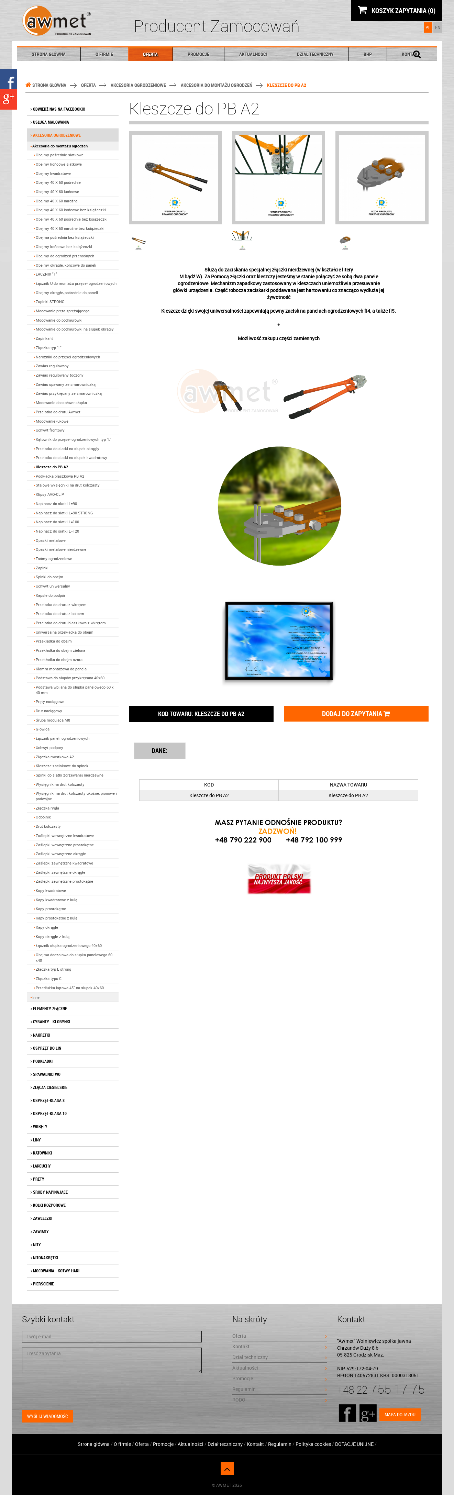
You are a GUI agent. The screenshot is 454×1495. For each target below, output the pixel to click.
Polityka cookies (313, 1444)
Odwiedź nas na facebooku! (58, 109)
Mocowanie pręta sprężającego (62, 310)
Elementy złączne (49, 1008)
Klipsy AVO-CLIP (50, 494)
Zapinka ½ (44, 338)
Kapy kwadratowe (51, 890)
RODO (279, 1399)
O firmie (104, 54)
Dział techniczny (315, 54)
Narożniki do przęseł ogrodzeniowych (68, 356)
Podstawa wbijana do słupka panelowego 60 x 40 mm (75, 689)
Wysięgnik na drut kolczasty (60, 784)
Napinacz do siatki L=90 (56, 503)
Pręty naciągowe (50, 701)
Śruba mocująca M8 (53, 720)
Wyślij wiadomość (47, 1416)
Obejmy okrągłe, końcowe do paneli (66, 265)
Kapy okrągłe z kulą (52, 936)
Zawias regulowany (52, 365)
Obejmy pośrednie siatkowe (60, 154)
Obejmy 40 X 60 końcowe (57, 191)
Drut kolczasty (48, 826)
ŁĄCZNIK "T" (46, 274)
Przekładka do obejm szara (59, 659)
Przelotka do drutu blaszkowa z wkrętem (71, 622)
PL (428, 27)
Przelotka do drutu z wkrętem (61, 604)
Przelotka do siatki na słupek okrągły (67, 448)
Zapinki (42, 567)
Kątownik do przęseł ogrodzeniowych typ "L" (73, 439)
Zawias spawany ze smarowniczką (66, 384)
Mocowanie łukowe (52, 421)
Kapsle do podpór (50, 595)
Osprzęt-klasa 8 (48, 1100)
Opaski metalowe (51, 540)
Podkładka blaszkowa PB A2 (60, 476)
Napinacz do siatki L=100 (57, 521)
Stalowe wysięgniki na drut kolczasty (68, 485)
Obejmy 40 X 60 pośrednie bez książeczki (72, 219)
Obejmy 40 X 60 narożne (57, 200)
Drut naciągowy (49, 710)
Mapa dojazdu (400, 1414)
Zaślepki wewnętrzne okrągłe (61, 853)
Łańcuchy (41, 1166)
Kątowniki (41, 1153)
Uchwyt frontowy (50, 430)
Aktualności (253, 54)
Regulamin (279, 1389)
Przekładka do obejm (54, 641)
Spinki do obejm (49, 576)
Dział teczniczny (225, 1444)
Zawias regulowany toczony (60, 375)
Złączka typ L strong (53, 969)
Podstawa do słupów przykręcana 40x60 (70, 677)
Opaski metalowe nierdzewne (61, 549)
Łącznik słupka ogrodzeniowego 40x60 (69, 945)
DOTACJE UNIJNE (355, 1444)
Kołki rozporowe (48, 1205)
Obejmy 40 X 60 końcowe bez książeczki (71, 209)
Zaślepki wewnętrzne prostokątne (65, 844)
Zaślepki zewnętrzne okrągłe (60, 872)
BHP (368, 54)
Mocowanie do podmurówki (59, 320)
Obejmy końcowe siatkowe (59, 164)
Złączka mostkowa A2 (55, 756)
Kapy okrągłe (47, 927)
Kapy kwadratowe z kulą (56, 899)
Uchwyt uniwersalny (53, 586)
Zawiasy (40, 1231)
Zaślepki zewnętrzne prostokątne (64, 881)
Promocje (198, 54)
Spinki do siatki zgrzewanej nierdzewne (69, 775)
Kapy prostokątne (51, 908)
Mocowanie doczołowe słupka (61, 402)
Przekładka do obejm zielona (60, 650)
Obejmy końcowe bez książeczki (64, 246)
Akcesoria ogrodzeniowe (138, 85)
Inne (36, 997)
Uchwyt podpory (49, 747)
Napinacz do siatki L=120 (57, 531)
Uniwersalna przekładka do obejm (64, 632)
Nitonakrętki (44, 1257)
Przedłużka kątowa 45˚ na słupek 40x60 (70, 987)
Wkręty (39, 1126)
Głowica (42, 729)
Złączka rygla (47, 808)
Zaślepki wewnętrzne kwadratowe (65, 835)
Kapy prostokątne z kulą (56, 918)
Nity (36, 1244)
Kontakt (279, 1346)
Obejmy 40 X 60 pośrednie (58, 182)
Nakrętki (40, 1035)
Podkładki (42, 1061)
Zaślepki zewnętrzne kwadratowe (64, 863)
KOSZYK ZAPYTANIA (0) (396, 10)
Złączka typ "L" (49, 347)
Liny (36, 1139)
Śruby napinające (49, 1192)
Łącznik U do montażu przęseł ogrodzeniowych (76, 283)
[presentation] (74, 1391)
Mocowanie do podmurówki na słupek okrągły (75, 329)
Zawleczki (41, 1218)
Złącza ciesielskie (49, 1087)
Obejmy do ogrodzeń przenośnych (65, 255)
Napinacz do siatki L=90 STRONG (64, 512)
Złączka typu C (49, 978)
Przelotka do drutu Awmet (58, 411)
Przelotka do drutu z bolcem (60, 613)
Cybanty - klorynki (50, 1021)
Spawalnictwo (45, 1074)
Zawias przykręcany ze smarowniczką (69, 393)
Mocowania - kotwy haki (55, 1270)
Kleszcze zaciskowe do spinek (62, 765)
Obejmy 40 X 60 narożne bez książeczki (70, 228)
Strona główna (49, 54)
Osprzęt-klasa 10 (49, 1113)
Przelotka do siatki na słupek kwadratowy (71, 457)
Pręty (37, 1179)
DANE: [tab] (159, 750)
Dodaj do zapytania (356, 713)
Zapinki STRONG (50, 301)
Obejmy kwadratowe (53, 173)
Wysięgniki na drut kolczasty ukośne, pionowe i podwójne (76, 796)
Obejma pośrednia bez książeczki (65, 237)
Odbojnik (43, 816)
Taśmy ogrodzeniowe (54, 558)
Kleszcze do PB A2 (52, 466)
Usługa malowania (50, 122)
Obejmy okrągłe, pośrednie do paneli (67, 292)
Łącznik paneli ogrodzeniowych (62, 738)
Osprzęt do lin (46, 1048)
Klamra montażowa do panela (61, 668)
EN (438, 27)
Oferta (150, 54)
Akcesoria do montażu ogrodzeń (216, 85)
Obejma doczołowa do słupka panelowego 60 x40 (74, 957)
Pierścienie (42, 1283)
